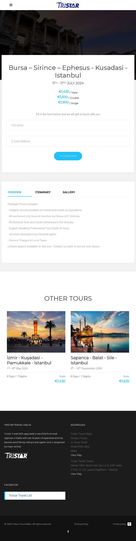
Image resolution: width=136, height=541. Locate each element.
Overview (14, 192)
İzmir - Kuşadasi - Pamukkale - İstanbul (29, 360)
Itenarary (42, 192)
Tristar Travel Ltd (20, 495)
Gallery (69, 192)
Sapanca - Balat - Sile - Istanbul (94, 360)
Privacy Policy (81, 524)
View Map (76, 455)
